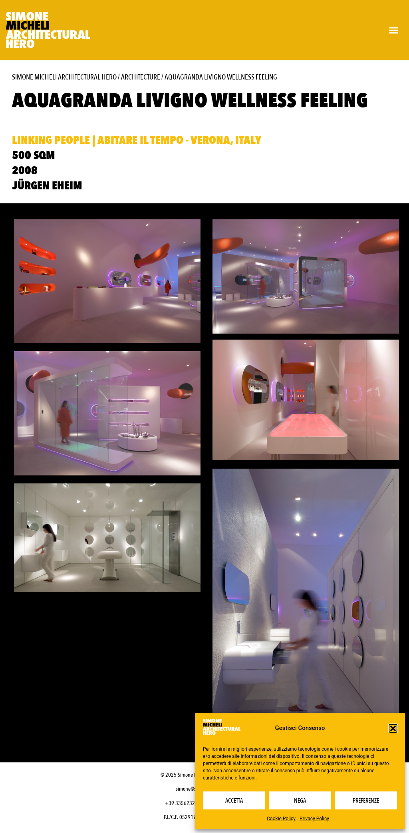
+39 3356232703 (184, 805)
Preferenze (366, 801)
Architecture (140, 77)
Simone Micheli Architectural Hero (64, 77)
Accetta (234, 801)
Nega (300, 801)
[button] (393, 728)
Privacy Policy (314, 818)
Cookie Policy (281, 818)
